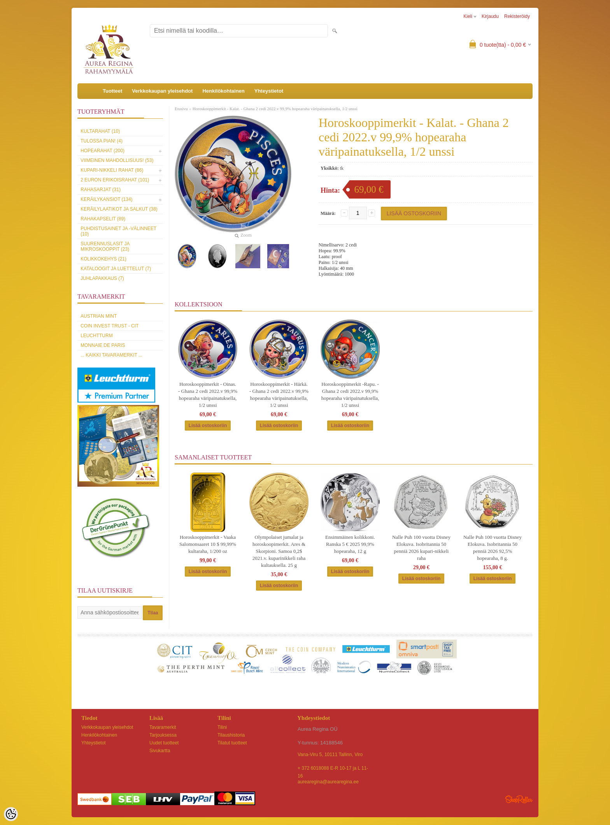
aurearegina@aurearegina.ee (328, 782)
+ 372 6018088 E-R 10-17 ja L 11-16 (333, 768)
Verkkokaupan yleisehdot (162, 91)
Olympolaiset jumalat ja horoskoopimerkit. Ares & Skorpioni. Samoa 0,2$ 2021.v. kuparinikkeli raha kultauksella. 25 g (278, 551)
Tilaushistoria (231, 735)
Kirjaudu (490, 16)
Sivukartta (159, 750)
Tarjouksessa (163, 735)
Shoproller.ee (519, 799)
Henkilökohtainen (223, 91)
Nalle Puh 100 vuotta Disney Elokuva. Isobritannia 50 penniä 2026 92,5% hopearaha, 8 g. (492, 547)
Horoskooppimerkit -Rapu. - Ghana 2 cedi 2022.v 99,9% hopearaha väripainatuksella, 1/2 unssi (350, 394)
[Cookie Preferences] (11, 814)
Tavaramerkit (162, 727)
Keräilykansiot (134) (107, 199)
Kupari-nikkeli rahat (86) (112, 170)
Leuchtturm (97, 335)
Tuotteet (112, 91)
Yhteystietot (268, 91)
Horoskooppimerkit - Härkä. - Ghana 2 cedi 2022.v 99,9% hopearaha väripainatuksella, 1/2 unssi (279, 394)
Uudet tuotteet (164, 743)
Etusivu (181, 108)
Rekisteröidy (517, 16)
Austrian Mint (99, 316)
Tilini (222, 727)
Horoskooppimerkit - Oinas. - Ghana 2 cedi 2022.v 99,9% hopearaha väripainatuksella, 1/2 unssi (207, 394)
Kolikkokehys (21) (103, 259)
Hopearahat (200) (102, 150)
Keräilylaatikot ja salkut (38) (119, 209)
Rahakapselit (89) (103, 219)
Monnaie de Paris (103, 345)
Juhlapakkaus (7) (102, 278)
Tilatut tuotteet (232, 743)
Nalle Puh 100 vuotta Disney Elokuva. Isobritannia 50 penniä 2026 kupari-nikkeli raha (421, 547)
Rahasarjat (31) (101, 189)
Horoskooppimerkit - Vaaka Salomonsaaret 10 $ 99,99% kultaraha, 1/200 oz (207, 544)
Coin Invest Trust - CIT (109, 326)
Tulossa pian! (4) (102, 141)
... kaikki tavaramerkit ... (111, 355)
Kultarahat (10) (100, 131)
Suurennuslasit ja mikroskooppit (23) (105, 246)
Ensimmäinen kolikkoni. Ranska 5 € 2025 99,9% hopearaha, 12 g (350, 544)
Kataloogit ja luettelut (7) (116, 268)
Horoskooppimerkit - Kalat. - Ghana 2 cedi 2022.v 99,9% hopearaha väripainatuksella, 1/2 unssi (275, 108)
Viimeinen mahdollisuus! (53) (117, 160)
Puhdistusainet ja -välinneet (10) (118, 231)
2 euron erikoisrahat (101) (115, 180)
